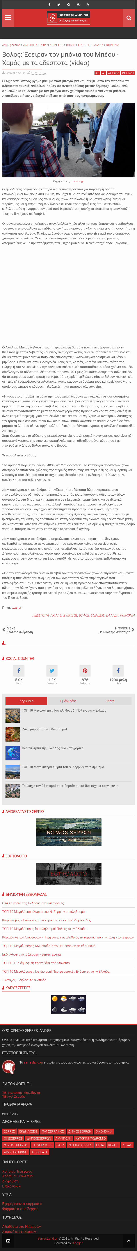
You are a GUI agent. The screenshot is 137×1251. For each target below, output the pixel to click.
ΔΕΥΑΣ (127, 1145)
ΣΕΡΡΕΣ (9, 1131)
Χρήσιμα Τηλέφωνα (17, 1171)
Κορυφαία (27, 701)
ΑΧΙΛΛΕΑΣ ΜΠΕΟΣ (63, 615)
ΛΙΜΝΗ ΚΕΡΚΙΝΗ (15, 1152)
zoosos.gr (77, 181)
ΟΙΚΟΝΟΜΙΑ (104, 1131)
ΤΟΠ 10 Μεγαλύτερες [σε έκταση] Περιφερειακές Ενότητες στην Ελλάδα (55, 972)
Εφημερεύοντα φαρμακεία (22, 1204)
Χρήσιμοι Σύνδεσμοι (17, 1176)
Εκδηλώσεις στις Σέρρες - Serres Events (32, 954)
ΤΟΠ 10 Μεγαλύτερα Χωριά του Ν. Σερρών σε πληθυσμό (63, 767)
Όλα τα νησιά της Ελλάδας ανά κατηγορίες (53, 748)
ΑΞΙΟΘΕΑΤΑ (40, 1152)
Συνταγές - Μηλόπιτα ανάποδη (24, 980)
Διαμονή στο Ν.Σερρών (19, 1231)
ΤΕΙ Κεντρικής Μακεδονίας (21, 1092)
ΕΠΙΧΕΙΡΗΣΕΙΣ (42, 1145)
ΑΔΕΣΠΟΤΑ (40, 615)
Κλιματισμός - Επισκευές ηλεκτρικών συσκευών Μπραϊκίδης (46, 920)
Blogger (77, 1243)
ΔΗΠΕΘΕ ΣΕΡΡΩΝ (39, 1138)
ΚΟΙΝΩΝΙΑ (127, 615)
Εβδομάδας (68, 701)
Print (113, 73)
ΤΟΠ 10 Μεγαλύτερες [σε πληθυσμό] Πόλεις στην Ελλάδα (64, 710)
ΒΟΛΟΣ (84, 615)
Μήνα (110, 701)
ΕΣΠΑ (100, 1145)
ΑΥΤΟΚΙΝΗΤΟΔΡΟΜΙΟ (91, 1138)
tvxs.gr (16, 607)
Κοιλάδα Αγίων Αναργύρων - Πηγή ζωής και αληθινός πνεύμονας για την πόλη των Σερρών (68, 937)
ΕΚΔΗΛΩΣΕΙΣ (28, 1131)
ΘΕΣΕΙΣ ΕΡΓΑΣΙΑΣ (16, 1145)
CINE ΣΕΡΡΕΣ (13, 1138)
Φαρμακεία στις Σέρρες (20, 1209)
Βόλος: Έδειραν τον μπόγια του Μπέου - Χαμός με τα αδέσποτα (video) (65, 58)
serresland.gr (33, 1062)
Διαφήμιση (10, 1181)
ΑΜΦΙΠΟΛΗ (63, 1138)
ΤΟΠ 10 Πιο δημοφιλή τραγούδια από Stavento (36, 963)
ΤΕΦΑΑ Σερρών (13, 1096)
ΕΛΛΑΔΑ (112, 615)
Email (128, 73)
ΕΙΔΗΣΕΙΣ (97, 615)
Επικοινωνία (11, 1186)
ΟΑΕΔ (60, 1145)
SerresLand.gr (47, 1238)
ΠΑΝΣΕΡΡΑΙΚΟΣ (53, 1131)
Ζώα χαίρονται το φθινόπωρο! (44, 729)
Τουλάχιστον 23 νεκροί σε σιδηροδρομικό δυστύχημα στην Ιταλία (70, 786)
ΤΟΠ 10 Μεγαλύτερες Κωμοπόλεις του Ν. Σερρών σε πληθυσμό (48, 946)
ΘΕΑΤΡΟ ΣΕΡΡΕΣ (80, 1145)
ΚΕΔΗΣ (113, 1145)
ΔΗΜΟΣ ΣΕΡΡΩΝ (79, 1131)
